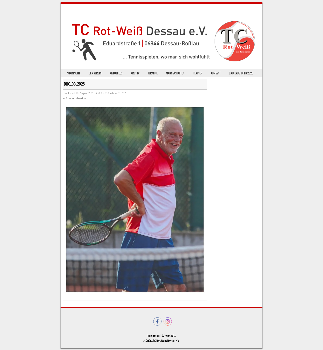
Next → (82, 98)
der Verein (95, 73)
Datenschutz (169, 335)
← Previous (70, 98)
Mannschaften (175, 73)
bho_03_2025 (119, 93)
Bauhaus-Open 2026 (241, 73)
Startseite (73, 73)
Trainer (197, 73)
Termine (153, 73)
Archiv (135, 73)
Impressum (153, 335)
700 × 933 (103, 93)
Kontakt (216, 73)
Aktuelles (116, 73)
